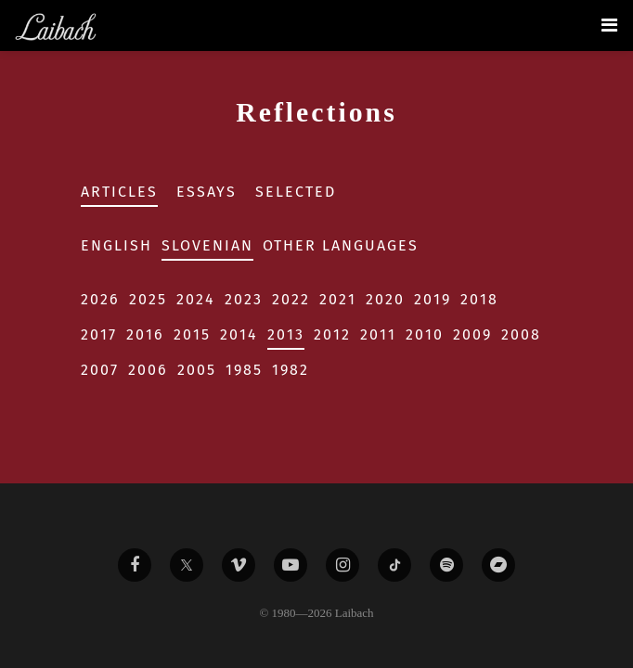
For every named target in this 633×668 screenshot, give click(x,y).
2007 (100, 370)
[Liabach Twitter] (186, 565)
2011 (378, 334)
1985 (244, 370)
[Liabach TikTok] (394, 565)
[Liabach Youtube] (290, 565)
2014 (239, 334)
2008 (521, 334)
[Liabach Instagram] (342, 565)
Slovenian (207, 245)
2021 (337, 299)
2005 (196, 370)
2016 (145, 334)
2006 (148, 370)
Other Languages (341, 245)
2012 (332, 334)
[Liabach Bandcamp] (498, 565)
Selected (295, 191)
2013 (285, 334)
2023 (244, 299)
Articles (119, 191)
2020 (385, 299)
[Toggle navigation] (609, 25)
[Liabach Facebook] (134, 565)
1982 (290, 370)
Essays (206, 191)
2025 (148, 299)
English (116, 245)
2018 (479, 299)
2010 (425, 334)
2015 (192, 334)
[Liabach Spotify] (446, 565)
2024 (195, 299)
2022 (291, 299)
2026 (100, 299)
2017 (99, 334)
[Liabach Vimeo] (238, 565)
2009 (472, 334)
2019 (432, 299)
